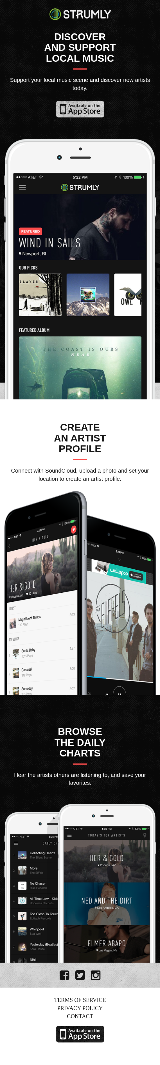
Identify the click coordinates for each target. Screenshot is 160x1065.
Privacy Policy (80, 1008)
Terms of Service (80, 1000)
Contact (80, 1016)
